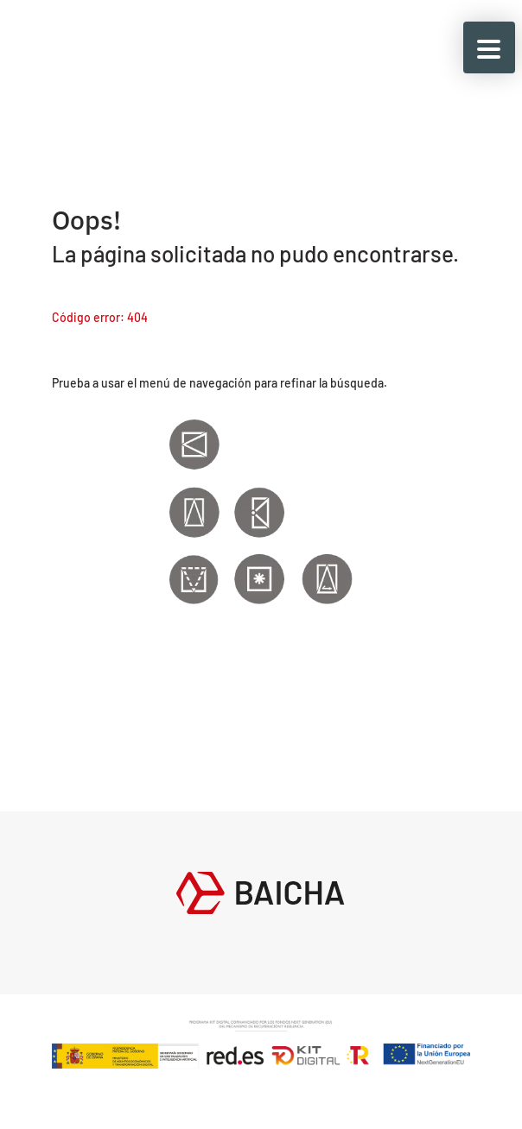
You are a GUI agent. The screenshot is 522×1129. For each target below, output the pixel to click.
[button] (489, 47)
